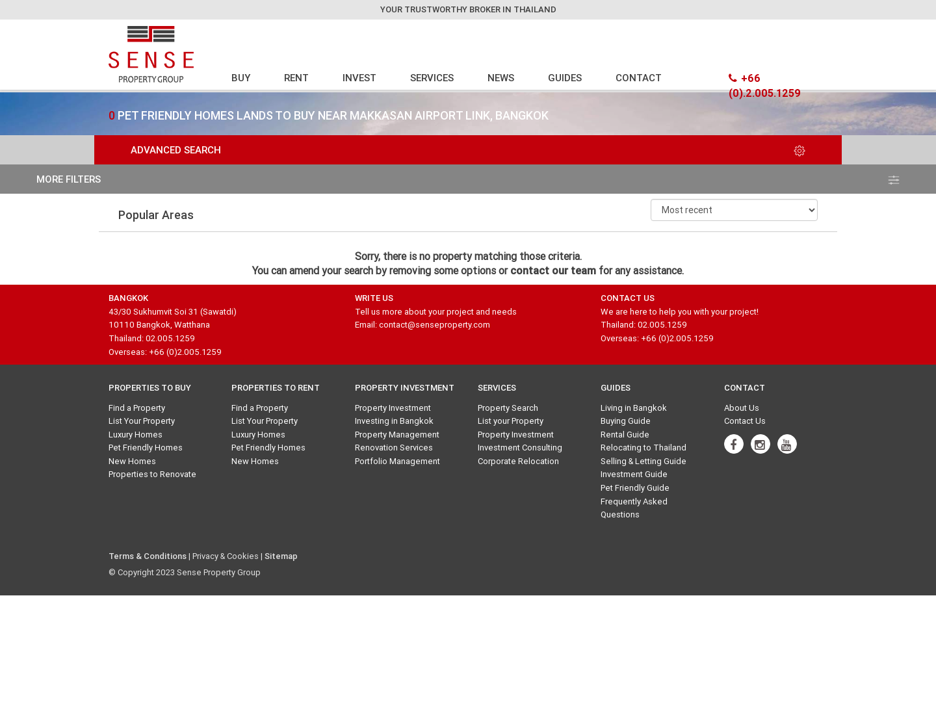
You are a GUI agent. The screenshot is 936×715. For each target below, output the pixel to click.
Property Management (397, 434)
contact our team (553, 270)
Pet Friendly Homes (146, 447)
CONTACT (639, 78)
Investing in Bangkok (394, 420)
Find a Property (137, 407)
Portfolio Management (397, 461)
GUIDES (565, 78)
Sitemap (281, 556)
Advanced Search (468, 149)
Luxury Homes (135, 434)
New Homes (132, 461)
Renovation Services (394, 447)
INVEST (359, 78)
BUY (240, 78)
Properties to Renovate (152, 474)
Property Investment (393, 407)
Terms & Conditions (148, 556)
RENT (296, 78)
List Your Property (142, 420)
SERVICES (432, 78)
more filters (468, 179)
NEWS (501, 78)
